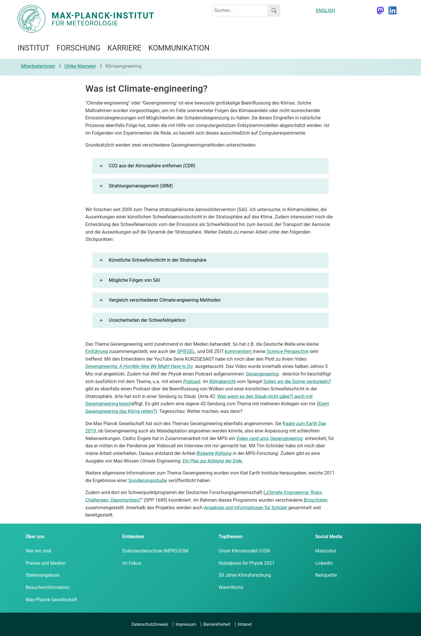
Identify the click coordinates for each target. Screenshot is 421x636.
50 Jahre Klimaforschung (245, 575)
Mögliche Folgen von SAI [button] (134, 280)
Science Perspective (287, 351)
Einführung (96, 351)
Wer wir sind (38, 551)
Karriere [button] (124, 48)
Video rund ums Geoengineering (269, 438)
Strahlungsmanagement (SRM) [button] (141, 186)
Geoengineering (262, 374)
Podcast (192, 381)
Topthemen (230, 536)
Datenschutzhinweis (150, 624)
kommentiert (239, 351)
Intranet (245, 624)
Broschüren (315, 500)
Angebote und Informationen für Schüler (245, 507)
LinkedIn (324, 563)
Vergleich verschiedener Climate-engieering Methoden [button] (165, 300)
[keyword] (240, 10)
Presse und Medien (45, 563)
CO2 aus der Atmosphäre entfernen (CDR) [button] (152, 165)
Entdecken (133, 536)
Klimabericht (222, 381)
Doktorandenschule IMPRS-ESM (155, 551)
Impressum (185, 624)
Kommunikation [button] (179, 48)
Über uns (35, 536)
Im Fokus (131, 563)
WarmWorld (231, 587)
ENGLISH (325, 10)
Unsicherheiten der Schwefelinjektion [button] (147, 320)
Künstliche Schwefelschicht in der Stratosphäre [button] (157, 260)
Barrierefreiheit (216, 624)
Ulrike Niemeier (80, 66)
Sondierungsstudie (147, 480)
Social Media (328, 536)
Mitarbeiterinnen (38, 66)
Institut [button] (33, 48)
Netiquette (326, 575)
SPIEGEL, (186, 351)
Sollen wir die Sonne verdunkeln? (297, 381)
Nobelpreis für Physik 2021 (247, 563)
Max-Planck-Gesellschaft (51, 599)
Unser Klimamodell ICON (244, 551)
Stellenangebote (42, 575)
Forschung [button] (78, 48)
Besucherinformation (47, 587)
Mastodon (325, 551)
